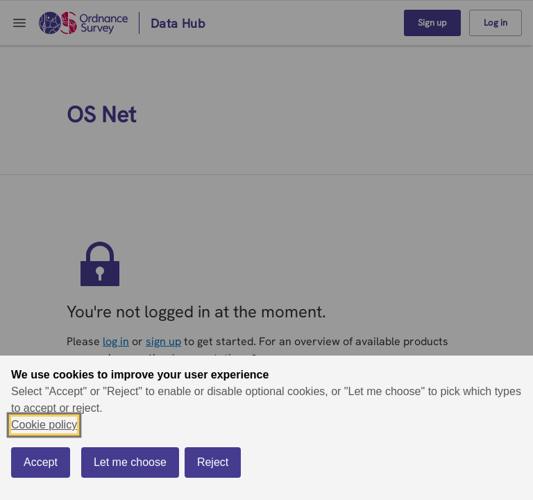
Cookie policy (44, 425)
